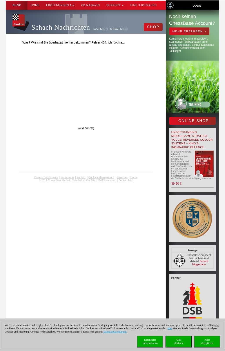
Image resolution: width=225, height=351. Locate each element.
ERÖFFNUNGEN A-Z (60, 5)
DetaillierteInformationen (150, 341)
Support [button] (115, 5)
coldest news (85, 183)
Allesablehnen (178, 341)
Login (197, 5)
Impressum (67, 177)
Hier (170, 328)
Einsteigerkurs (143, 5)
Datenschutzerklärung (115, 331)
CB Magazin (90, 5)
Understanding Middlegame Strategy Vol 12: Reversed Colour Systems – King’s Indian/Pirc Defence (192, 140)
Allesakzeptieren (207, 341)
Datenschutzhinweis (46, 177)
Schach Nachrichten (60, 27)
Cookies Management (101, 177)
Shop (17, 5)
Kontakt (80, 177)
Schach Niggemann (200, 263)
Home (35, 5)
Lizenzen (122, 177)
